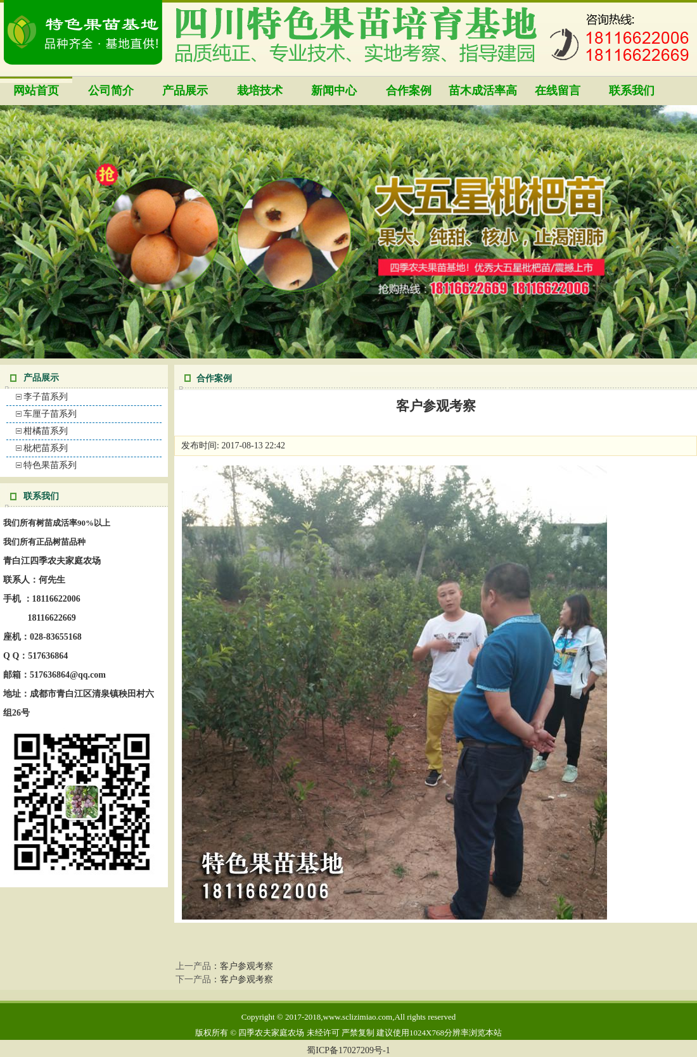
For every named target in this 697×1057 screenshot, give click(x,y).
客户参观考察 (246, 966)
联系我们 (632, 90)
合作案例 (409, 90)
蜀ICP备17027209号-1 (348, 1050)
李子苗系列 (45, 397)
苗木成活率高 (483, 90)
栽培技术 (260, 90)
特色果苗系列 (50, 465)
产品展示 (185, 90)
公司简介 (111, 90)
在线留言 (557, 90)
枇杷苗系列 (45, 448)
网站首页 (36, 90)
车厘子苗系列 (50, 414)
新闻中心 (334, 90)
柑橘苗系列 (45, 431)
